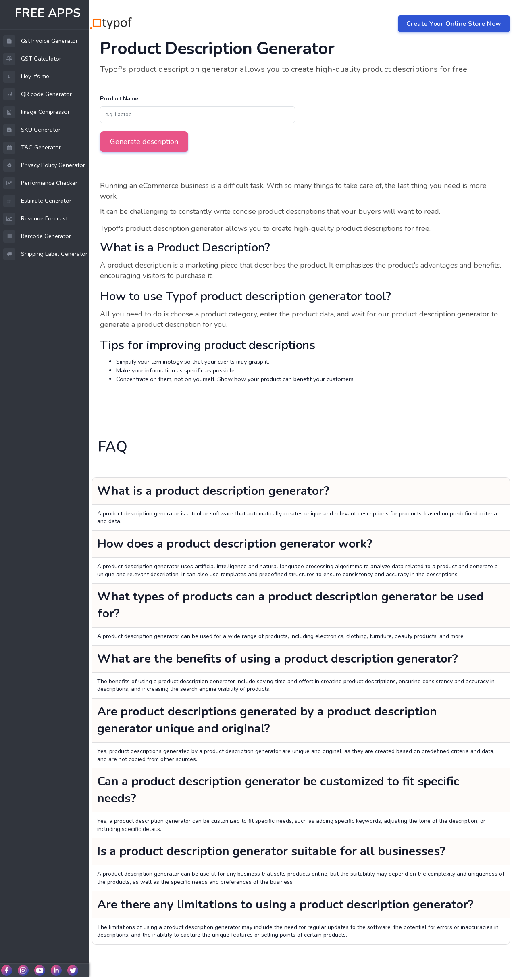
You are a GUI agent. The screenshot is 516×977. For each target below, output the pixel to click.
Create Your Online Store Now (453, 23)
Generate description (144, 141)
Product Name (119, 99)
